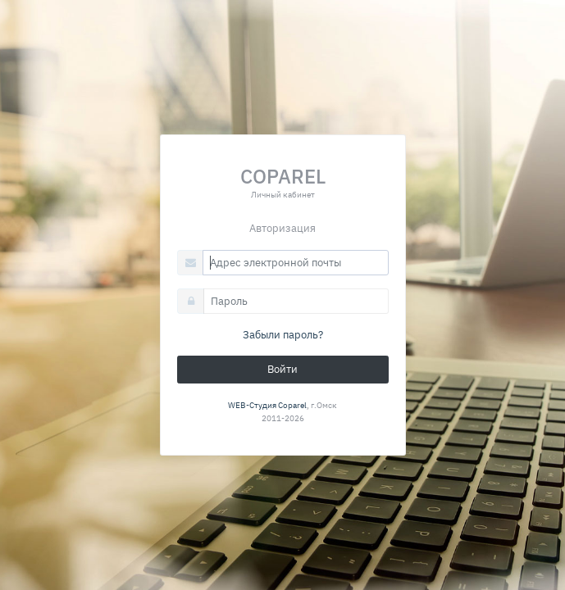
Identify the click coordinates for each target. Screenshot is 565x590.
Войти (282, 369)
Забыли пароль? (283, 335)
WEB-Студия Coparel (267, 405)
